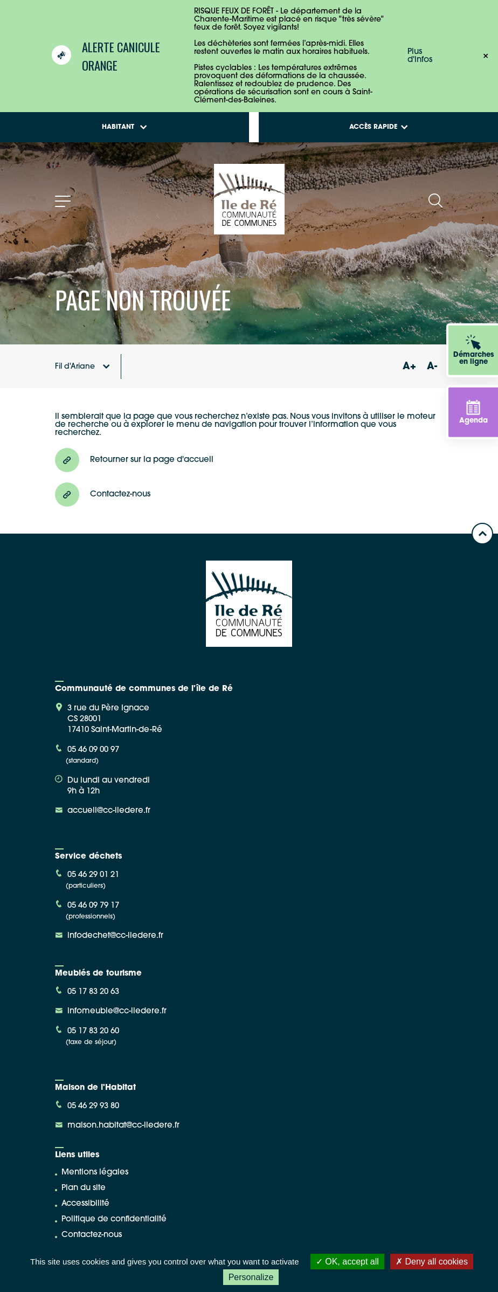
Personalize (251, 1277)
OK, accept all (347, 1261)
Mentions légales (94, 1173)
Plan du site (83, 1188)
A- (432, 367)
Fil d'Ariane (82, 367)
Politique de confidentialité (114, 1219)
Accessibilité (85, 1204)
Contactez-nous (91, 1235)
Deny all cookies (432, 1261)
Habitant (124, 127)
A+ (409, 367)
